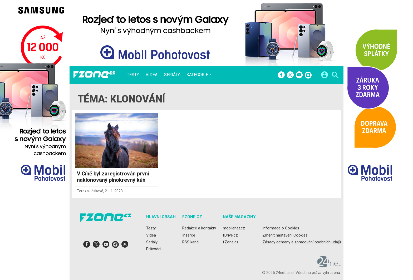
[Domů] (94, 75)
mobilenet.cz (234, 228)
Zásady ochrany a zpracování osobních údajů (301, 242)
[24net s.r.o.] (329, 265)
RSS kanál (190, 242)
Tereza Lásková (90, 191)
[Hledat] (335, 75)
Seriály (172, 75)
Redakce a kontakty (199, 228)
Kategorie (197, 74)
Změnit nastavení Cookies (285, 235)
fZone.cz (231, 242)
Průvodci (153, 249)
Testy (133, 75)
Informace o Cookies (280, 228)
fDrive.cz (230, 235)
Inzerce (188, 235)
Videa (152, 75)
